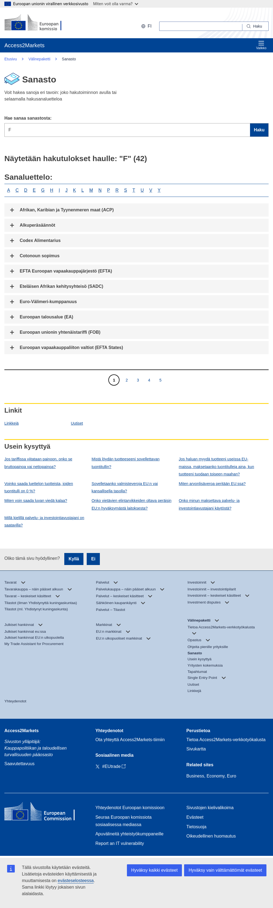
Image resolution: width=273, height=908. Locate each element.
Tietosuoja (196, 826)
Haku (259, 130)
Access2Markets (21, 730)
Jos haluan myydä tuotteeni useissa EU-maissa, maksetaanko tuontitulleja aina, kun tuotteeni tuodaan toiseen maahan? (216, 466)
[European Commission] (39, 23)
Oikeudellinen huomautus (211, 836)
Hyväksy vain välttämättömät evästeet (225, 870)
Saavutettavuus (19, 763)
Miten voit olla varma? (115, 3)
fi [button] (146, 26)
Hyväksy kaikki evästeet (154, 870)
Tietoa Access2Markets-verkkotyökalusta (225, 739)
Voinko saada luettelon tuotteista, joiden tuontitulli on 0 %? (38, 487)
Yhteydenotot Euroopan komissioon (130, 807)
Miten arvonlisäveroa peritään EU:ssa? (212, 483)
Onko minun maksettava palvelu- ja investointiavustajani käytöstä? (209, 504)
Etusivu (10, 59)
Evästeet (194, 817)
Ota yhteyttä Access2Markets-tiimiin (130, 739)
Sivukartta (196, 749)
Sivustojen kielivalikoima (210, 807)
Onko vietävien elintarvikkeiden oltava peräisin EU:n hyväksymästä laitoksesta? (132, 504)
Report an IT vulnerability (119, 843)
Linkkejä (11, 423)
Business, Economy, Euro (211, 776)
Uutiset (77, 423)
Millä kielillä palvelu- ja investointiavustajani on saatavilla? (44, 521)
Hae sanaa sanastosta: (28, 118)
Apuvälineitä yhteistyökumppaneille (129, 834)
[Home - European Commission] (44, 812)
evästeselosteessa (76, 880)
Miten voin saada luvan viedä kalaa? (35, 500)
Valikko (261, 45)
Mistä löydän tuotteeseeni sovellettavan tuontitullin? (125, 463)
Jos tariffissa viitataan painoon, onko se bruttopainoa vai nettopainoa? (38, 463)
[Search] (255, 26)
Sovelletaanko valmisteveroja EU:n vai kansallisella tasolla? (125, 487)
